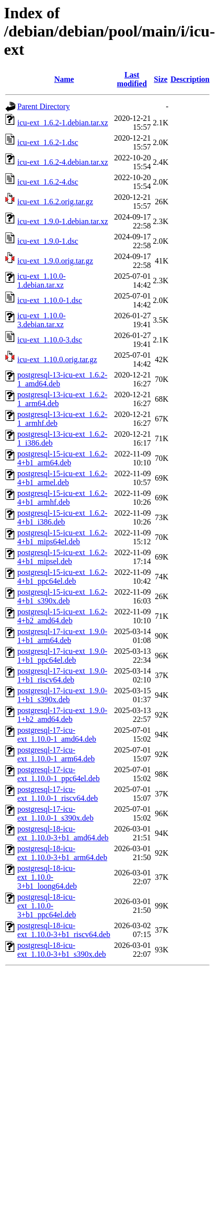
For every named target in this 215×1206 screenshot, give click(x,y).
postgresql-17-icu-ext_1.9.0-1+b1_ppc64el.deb (62, 655)
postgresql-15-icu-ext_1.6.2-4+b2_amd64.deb (62, 616)
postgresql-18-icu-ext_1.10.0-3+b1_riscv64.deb (63, 930)
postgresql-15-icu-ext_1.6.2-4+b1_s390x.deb (62, 596)
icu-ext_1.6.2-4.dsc (47, 182)
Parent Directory (43, 106)
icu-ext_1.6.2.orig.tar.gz (55, 201)
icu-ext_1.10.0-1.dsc (49, 300)
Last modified (132, 79)
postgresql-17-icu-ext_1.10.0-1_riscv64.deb (57, 793)
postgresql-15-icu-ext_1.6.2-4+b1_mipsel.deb (62, 556)
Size (161, 79)
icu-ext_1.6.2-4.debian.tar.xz (62, 162)
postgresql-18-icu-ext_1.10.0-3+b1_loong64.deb (47, 877)
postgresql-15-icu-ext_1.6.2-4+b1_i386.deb (62, 517)
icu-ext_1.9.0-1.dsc (47, 241)
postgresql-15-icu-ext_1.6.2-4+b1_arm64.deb (62, 458)
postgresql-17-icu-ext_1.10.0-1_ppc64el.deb (58, 774)
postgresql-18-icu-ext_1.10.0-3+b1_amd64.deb (63, 833)
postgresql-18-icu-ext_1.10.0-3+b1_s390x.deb (61, 949)
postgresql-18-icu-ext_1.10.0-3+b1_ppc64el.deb (46, 906)
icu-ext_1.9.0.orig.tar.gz (55, 261)
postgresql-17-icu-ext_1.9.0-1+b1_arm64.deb (62, 635)
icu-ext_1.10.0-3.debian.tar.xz (41, 320)
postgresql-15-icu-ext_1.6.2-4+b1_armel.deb (62, 478)
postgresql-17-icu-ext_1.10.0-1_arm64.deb (56, 754)
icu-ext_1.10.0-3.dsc (49, 340)
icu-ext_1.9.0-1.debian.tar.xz (62, 221)
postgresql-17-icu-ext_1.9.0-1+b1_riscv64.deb (62, 675)
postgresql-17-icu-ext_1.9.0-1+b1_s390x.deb (62, 695)
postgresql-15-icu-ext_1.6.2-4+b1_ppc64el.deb (62, 576)
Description (190, 79)
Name (64, 79)
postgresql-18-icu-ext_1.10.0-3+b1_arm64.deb (62, 853)
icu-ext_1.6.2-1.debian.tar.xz (62, 122)
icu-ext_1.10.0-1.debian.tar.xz (41, 280)
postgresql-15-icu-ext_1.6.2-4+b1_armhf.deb (62, 497)
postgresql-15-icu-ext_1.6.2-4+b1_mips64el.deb (62, 537)
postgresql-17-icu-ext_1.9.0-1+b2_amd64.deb (62, 714)
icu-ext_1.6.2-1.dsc (47, 142)
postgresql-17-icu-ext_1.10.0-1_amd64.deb (56, 734)
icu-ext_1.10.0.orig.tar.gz (57, 359)
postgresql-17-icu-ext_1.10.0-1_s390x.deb (55, 813)
